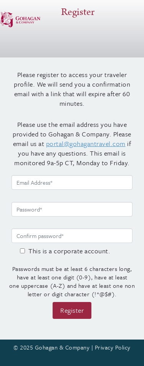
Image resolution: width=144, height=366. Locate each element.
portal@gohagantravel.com (86, 143)
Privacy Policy (113, 347)
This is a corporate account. (69, 251)
